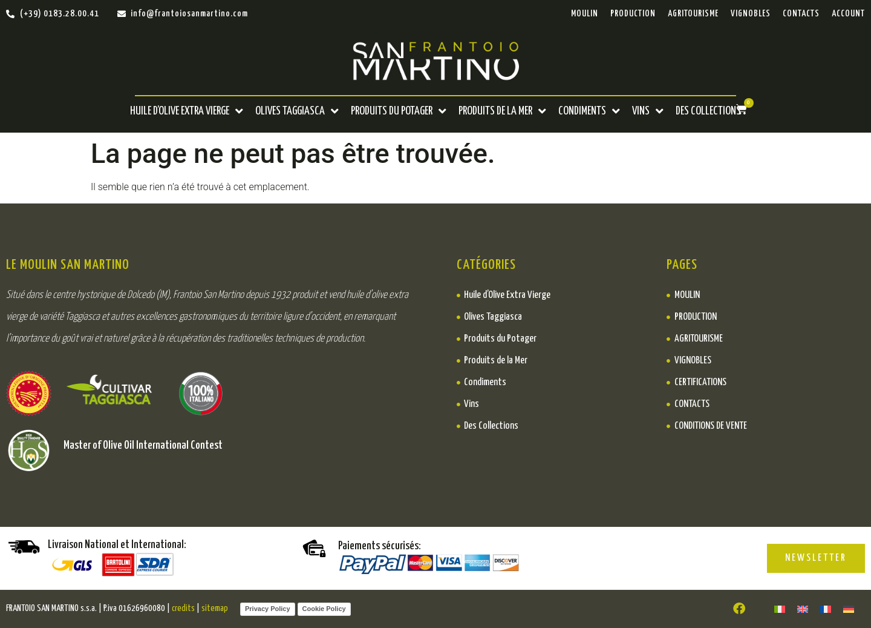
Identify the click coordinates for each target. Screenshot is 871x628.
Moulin (584, 13)
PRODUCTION (633, 13)
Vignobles (751, 13)
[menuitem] (779, 609)
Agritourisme (693, 13)
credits (183, 608)
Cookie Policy (324, 608)
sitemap (214, 608)
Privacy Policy (267, 608)
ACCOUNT (848, 13)
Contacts (801, 13)
